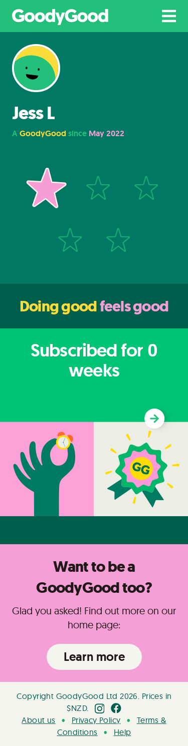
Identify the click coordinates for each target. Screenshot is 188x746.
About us (38, 720)
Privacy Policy (96, 720)
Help (122, 732)
